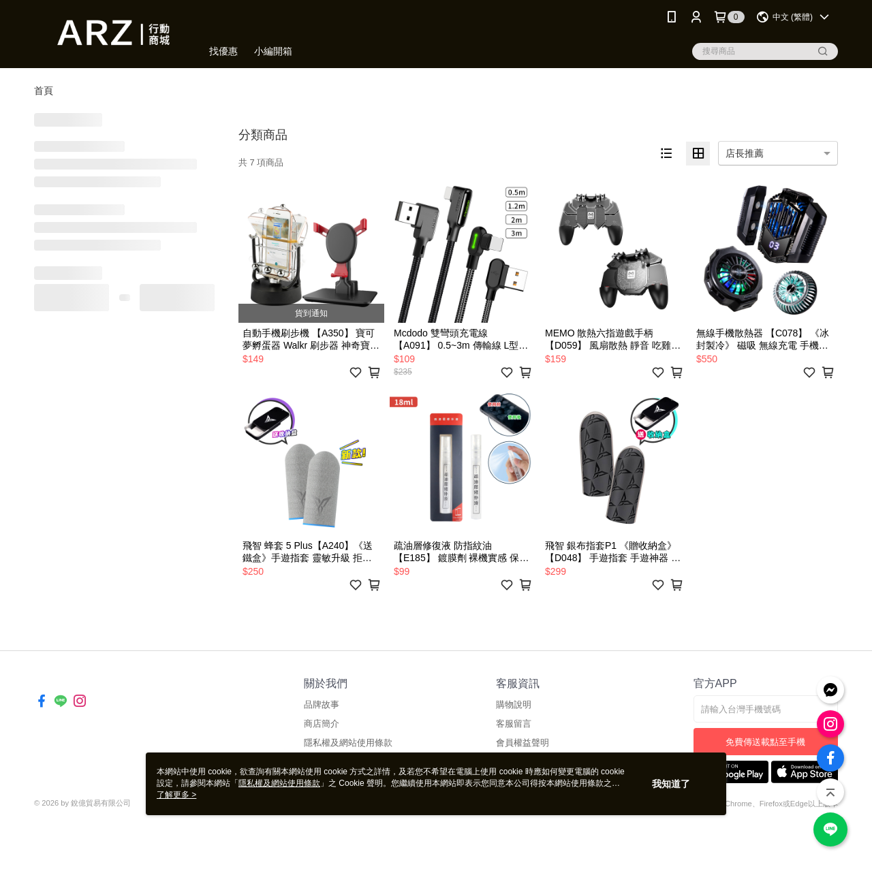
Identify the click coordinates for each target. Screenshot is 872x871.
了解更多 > (176, 794)
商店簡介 (321, 723)
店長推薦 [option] (745, 153)
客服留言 (513, 723)
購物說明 (513, 704)
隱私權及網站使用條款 (348, 743)
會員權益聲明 (522, 743)
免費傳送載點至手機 (765, 742)
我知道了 (671, 783)
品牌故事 (321, 704)
